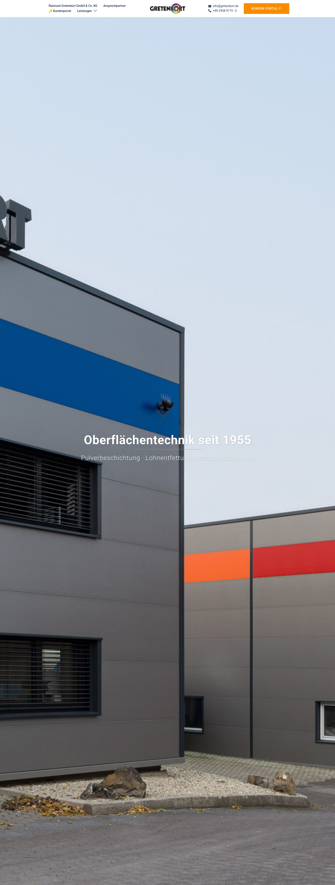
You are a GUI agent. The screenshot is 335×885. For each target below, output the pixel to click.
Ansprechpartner (114, 5)
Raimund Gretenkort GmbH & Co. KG (73, 5)
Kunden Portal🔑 (266, 8)
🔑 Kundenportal (60, 11)
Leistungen (84, 11)
